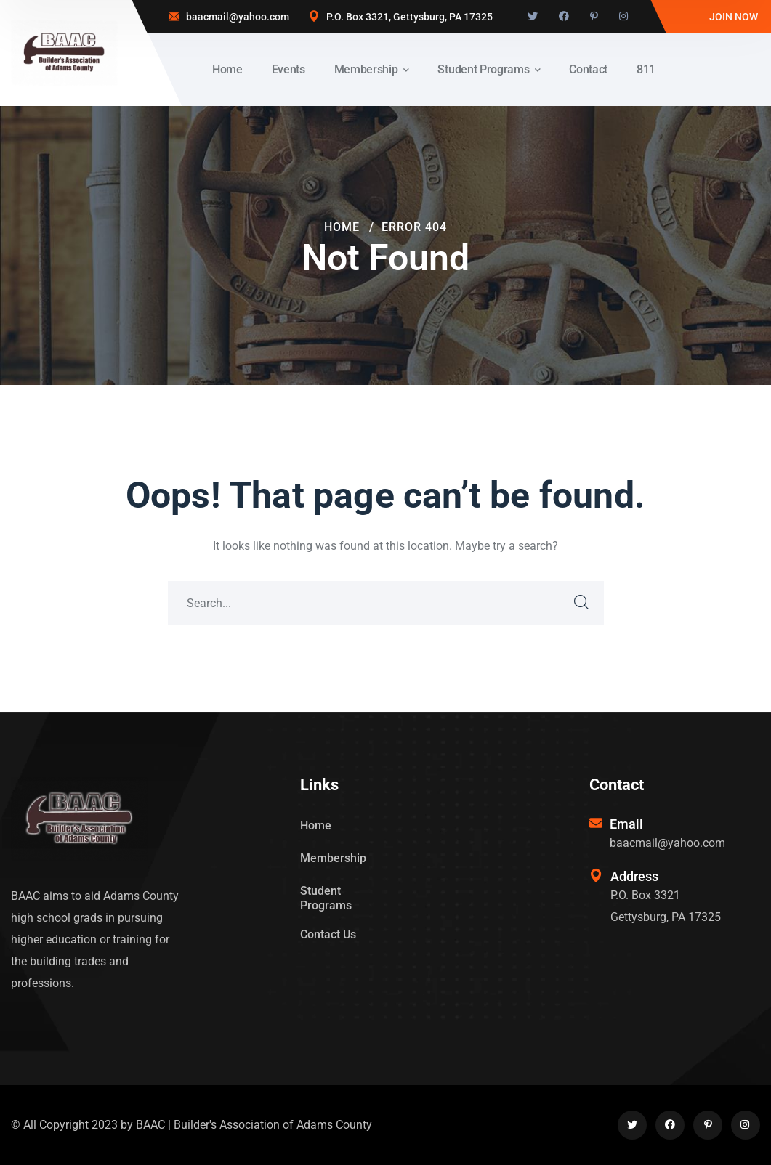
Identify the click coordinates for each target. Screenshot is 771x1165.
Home (342, 227)
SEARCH (582, 603)
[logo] (64, 52)
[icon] (533, 16)
